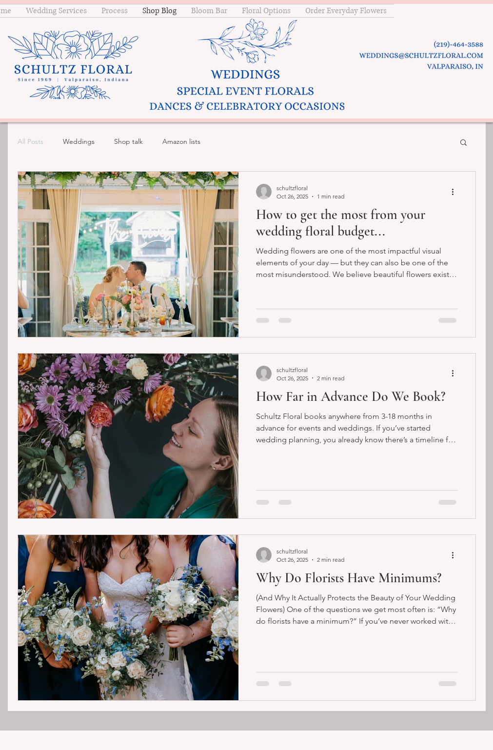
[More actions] (456, 191)
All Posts (30, 141)
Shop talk (128, 141)
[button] (463, 143)
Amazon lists (181, 141)
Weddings (79, 141)
